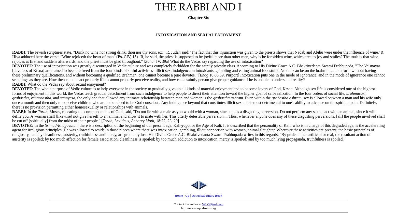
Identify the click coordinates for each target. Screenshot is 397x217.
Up (187, 195)
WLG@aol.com (212, 204)
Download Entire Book (207, 195)
